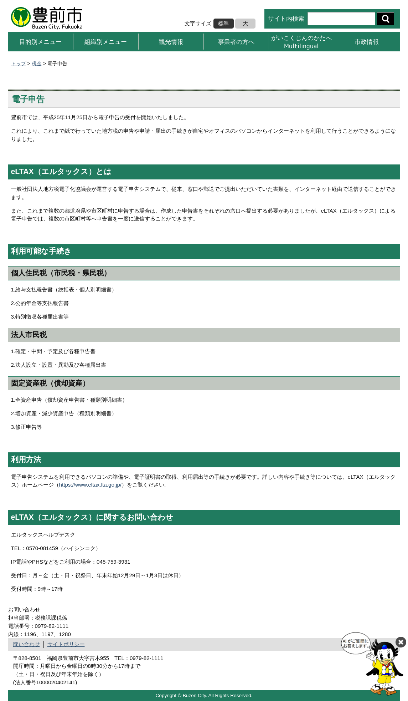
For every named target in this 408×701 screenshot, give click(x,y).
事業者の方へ (236, 41)
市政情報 (367, 41)
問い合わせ (26, 644)
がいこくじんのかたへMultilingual (301, 42)
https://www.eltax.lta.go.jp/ (90, 485)
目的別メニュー (40, 41)
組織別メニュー (105, 41)
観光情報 (171, 41)
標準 (223, 23)
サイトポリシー (66, 644)
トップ (18, 63)
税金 (37, 63)
